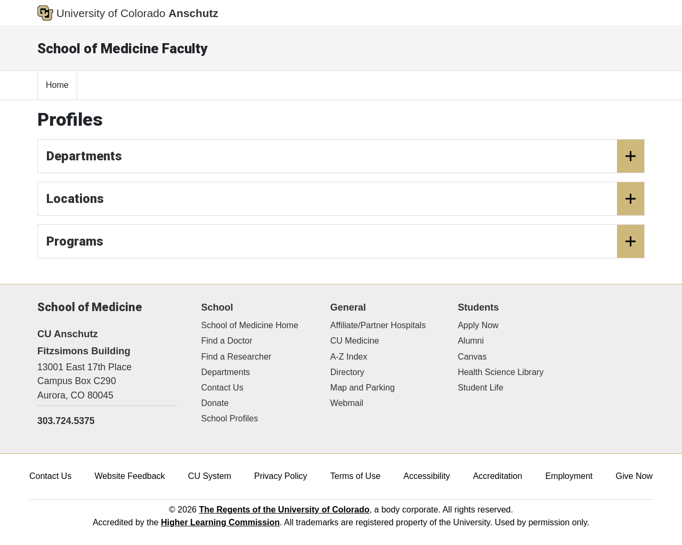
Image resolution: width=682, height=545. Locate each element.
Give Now (634, 476)
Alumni (471, 340)
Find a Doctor (227, 340)
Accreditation (498, 476)
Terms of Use (355, 476)
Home (57, 85)
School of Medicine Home (249, 325)
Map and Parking (362, 387)
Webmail (346, 403)
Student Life (480, 387)
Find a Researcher (236, 356)
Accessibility (426, 476)
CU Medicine (354, 340)
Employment (568, 476)
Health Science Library (500, 372)
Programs (345, 241)
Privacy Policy (280, 476)
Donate (215, 403)
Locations (345, 198)
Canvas (472, 356)
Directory (347, 372)
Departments (345, 156)
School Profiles (229, 418)
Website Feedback (129, 476)
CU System (209, 476)
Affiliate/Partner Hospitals (378, 325)
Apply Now (478, 325)
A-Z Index (348, 356)
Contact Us (222, 387)
